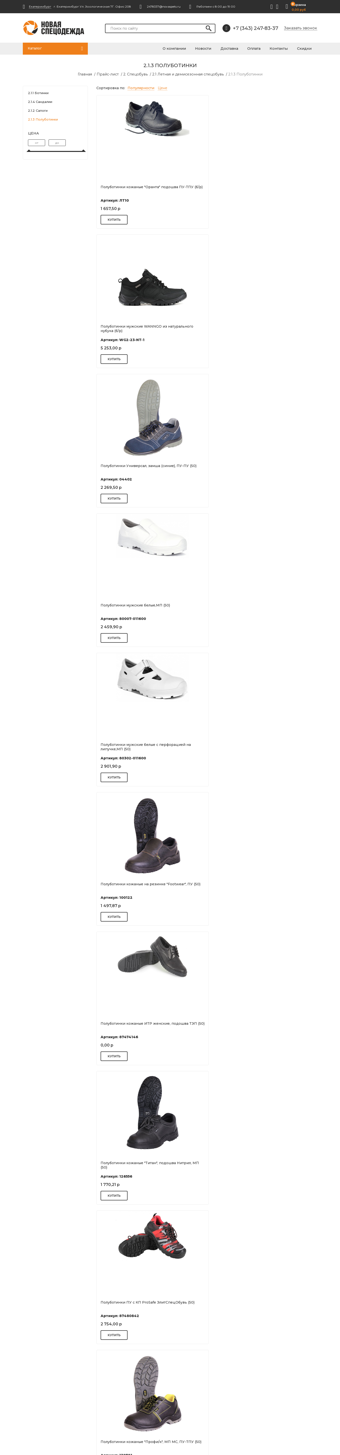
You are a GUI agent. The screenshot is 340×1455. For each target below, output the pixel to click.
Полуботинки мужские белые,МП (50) (131, 328)
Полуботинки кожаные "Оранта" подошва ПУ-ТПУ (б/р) (130, 189)
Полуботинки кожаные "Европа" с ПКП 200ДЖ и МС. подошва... (280, 1164)
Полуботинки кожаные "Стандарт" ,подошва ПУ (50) (275, 1304)
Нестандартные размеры (127, 1415)
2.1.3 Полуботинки (242, 74)
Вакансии (187, 1399)
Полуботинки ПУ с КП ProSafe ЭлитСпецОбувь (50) (277, 467)
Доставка (238, 48)
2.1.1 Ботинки (38, 93)
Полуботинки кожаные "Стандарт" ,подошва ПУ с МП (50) (132, 886)
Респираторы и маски (271, 1385)
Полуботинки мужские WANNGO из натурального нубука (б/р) (205, 189)
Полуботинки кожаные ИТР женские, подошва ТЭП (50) (126, 467)
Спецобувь (262, 1399)
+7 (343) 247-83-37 (250, 28)
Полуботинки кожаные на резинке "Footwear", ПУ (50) (274, 328)
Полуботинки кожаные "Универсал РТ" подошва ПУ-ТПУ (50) (280, 748)
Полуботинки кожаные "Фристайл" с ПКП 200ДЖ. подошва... (125, 1306)
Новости (214, 48)
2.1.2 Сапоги (38, 110)
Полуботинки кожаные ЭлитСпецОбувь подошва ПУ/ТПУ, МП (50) (202, 1027)
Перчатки (260, 1406)
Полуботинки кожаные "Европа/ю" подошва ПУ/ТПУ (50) (130, 746)
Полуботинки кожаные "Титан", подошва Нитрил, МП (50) (203, 467)
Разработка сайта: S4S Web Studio (48, 1443)
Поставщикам (117, 1408)
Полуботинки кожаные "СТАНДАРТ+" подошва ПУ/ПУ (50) (277, 888)
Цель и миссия (191, 1379)
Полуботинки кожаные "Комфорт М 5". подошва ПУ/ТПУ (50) (205, 1304)
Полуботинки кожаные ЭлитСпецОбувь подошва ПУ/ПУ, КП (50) (280, 609)
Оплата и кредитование (200, 1392)
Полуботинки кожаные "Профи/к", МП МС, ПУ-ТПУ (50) (132, 607)
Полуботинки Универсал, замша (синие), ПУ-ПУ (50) (279, 189)
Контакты (283, 48)
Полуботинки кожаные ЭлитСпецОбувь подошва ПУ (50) (206, 746)
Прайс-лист (111, 74)
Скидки (306, 48)
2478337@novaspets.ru (51, 1407)
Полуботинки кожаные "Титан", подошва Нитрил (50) (203, 886)
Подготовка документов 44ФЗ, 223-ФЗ (132, 1381)
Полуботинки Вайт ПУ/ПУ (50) (276, 1023)
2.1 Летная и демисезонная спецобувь (187, 74)
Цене (162, 88)
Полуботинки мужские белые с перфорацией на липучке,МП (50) (206, 328)
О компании (187, 48)
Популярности (141, 88)
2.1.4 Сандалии (40, 101)
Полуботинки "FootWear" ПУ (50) (130, 1023)
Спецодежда (263, 1392)
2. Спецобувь (137, 74)
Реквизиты (188, 1385)
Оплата (260, 48)
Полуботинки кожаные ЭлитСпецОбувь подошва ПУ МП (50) (205, 609)
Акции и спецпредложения (203, 1406)
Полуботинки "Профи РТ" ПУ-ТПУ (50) (132, 1164)
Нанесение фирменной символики (126, 1399)
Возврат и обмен (120, 1390)
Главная (89, 74)
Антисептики (263, 1379)
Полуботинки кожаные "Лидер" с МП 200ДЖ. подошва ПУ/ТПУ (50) (206, 1164)
